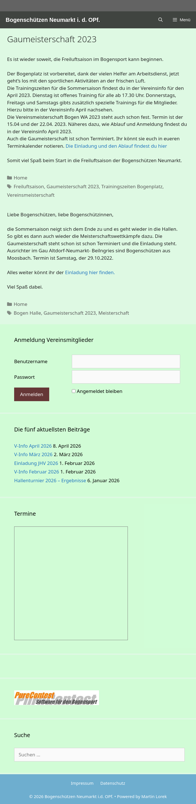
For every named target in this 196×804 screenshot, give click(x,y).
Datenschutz (112, 783)
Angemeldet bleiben (99, 391)
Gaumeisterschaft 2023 (73, 186)
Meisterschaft (113, 313)
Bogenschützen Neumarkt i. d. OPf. (53, 20)
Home (20, 177)
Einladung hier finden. (90, 272)
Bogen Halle (27, 313)
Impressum (82, 783)
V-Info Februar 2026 (36, 471)
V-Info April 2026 (33, 446)
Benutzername (31, 361)
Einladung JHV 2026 (36, 463)
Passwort (24, 377)
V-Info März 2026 (33, 454)
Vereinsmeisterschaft (31, 195)
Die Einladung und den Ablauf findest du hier (116, 146)
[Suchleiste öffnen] (160, 19)
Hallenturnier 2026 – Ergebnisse (50, 480)
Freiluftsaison (29, 186)
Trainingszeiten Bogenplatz (131, 186)
